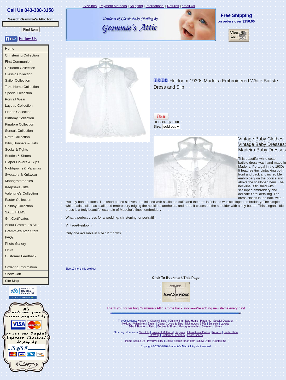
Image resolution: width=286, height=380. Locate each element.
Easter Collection (18, 200)
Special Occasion (18, 93)
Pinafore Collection (19, 124)
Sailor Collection (17, 80)
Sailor (164, 320)
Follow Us (28, 38)
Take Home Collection (22, 87)
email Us (188, 6)
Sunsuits (213, 323)
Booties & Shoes (18, 156)
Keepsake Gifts (16, 187)
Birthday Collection (19, 118)
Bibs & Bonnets (138, 326)
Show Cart (13, 274)
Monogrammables (19, 181)
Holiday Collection (19, 206)
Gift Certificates (17, 218)
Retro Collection (17, 137)
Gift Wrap (154, 335)
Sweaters (207, 326)
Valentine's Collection (21, 193)
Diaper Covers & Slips (22, 162)
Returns (173, 6)
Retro (152, 326)
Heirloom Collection (20, 68)
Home (9, 48)
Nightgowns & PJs (195, 323)
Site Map (12, 281)
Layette (225, 323)
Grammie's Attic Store (21, 231)
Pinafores (205, 320)
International (154, 6)
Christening (176, 320)
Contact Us (219, 340)
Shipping (136, 6)
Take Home (191, 320)
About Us (139, 340)
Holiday (126, 323)
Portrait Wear (15, 99)
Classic (154, 320)
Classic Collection (18, 74)
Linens (219, 326)
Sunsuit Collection (19, 131)
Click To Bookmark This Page (176, 278)
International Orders (198, 332)
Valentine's (139, 323)
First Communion (18, 62)
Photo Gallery (15, 244)
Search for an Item (184, 340)
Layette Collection (19, 105)
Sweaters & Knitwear (21, 175)
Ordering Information (21, 267)
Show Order (204, 340)
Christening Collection (22, 55)
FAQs (9, 237)
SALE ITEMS (15, 212)
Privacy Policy (155, 340)
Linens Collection (18, 112)
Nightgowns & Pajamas (23, 168)
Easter (151, 323)
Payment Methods (113, 6)
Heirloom (143, 320)
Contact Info (231, 332)
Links (9, 250)
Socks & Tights (16, 149)
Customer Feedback (20, 256)
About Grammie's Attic (22, 225)
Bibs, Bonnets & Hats (21, 143)
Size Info (90, 6)
